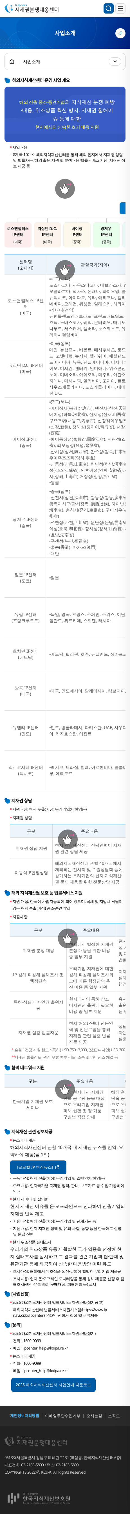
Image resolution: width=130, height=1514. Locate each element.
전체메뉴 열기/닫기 (120, 8)
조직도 (114, 1415)
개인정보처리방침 (24, 1415)
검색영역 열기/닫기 (109, 8)
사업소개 (31, 61)
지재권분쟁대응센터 (34, 8)
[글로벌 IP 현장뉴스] (38, 1167)
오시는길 (94, 1415)
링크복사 (120, 33)
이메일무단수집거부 (62, 1415)
